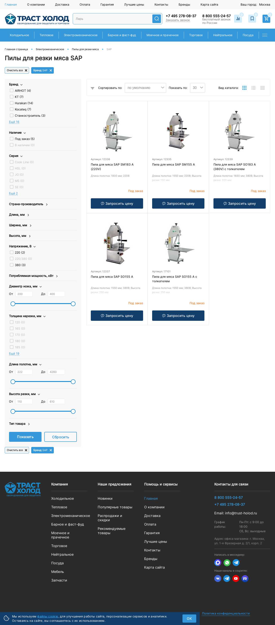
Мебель (57, 571)
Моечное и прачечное (60, 535)
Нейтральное (62, 554)
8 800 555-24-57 (216, 16)
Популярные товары (115, 507)
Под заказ (25, 139)
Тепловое (59, 507)
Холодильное (62, 498)
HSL (20, 168)
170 (20, 335)
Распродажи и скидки (110, 517)
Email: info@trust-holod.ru (235, 513)
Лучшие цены (134, 4)
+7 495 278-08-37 (181, 16)
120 (20, 322)
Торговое (59, 546)
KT (19, 97)
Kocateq (23, 109)
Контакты (161, 4)
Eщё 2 (13, 193)
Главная (11, 4)
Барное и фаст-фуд (67, 524)
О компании (36, 4)
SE (19, 187)
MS (19, 181)
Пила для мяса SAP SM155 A (173, 164)
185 (20, 347)
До (43, 294)
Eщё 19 (14, 353)
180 (20, 341)
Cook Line (24, 162)
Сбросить (60, 437)
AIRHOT (23, 90)
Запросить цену (117, 203)
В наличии (25, 145)
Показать (25, 437)
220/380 (23, 259)
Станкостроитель (30, 115)
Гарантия (107, 4)
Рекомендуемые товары (111, 530)
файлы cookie (47, 616)
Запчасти (59, 580)
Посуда (57, 563)
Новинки (105, 498)
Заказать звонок (178, 20)
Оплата (85, 4)
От (11, 294)
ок (189, 618)
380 (20, 265)
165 (20, 328)
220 (20, 252)
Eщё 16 (14, 122)
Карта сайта (209, 4)
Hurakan (24, 103)
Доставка (62, 4)
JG (19, 174)
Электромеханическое (69, 515)
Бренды (184, 4)
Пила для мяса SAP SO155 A (112, 276)
